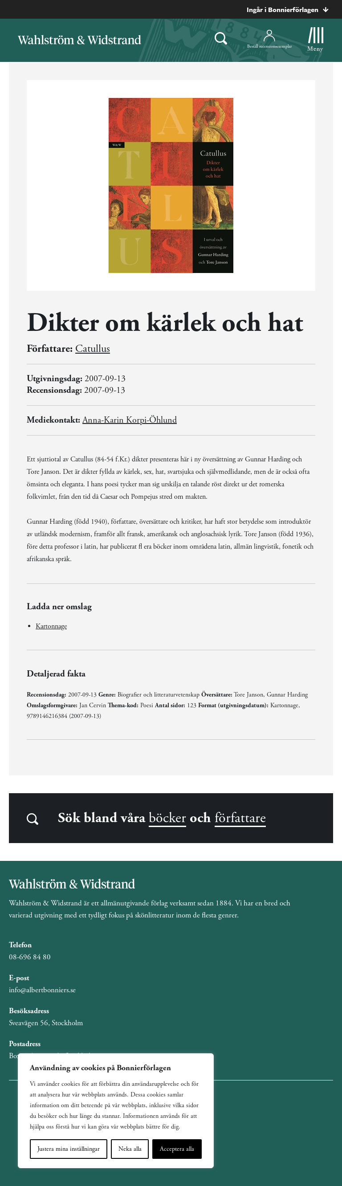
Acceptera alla (177, 1149)
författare (240, 818)
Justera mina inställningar (68, 1149)
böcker (167, 818)
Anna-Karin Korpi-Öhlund (129, 420)
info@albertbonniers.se (42, 990)
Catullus (92, 348)
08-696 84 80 (30, 957)
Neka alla (130, 1149)
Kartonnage (51, 626)
